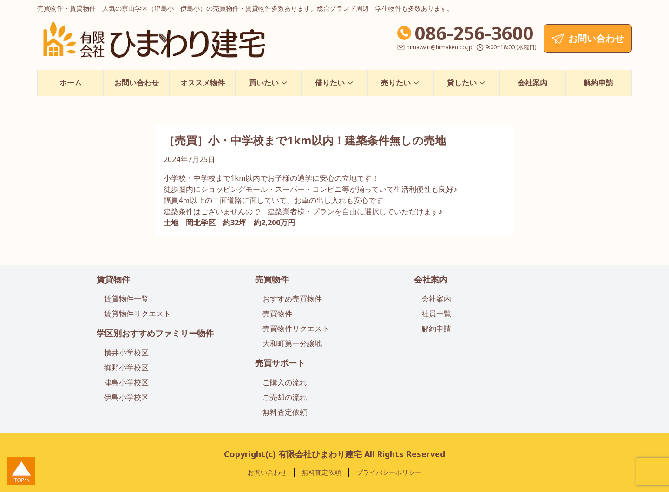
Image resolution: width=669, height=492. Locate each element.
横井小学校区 (126, 353)
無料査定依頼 (284, 412)
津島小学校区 (126, 382)
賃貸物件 (113, 279)
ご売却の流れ (284, 397)
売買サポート (280, 362)
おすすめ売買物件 (292, 299)
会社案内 (532, 83)
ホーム (70, 83)
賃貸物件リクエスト (137, 313)
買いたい (268, 83)
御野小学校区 (126, 367)
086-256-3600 (474, 33)
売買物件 (272, 279)
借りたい (334, 83)
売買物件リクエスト (295, 328)
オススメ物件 (202, 83)
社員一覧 (436, 313)
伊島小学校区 (126, 397)
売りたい (400, 83)
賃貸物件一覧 (126, 299)
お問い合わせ (136, 83)
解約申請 (598, 83)
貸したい (466, 83)
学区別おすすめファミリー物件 (155, 333)
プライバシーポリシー (388, 472)
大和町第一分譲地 (292, 343)
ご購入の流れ (284, 382)
